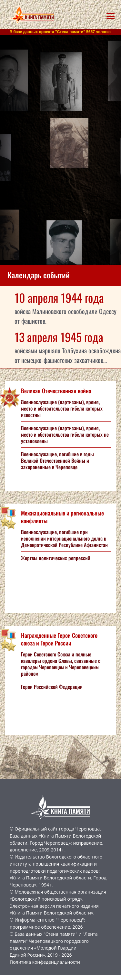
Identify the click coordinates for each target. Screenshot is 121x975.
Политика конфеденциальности (45, 962)
